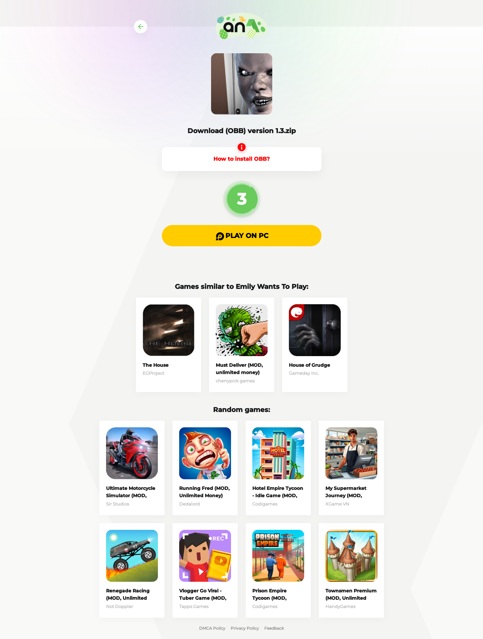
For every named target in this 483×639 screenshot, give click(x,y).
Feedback (274, 628)
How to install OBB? (241, 159)
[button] (241, 235)
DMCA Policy (212, 628)
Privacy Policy (245, 628)
